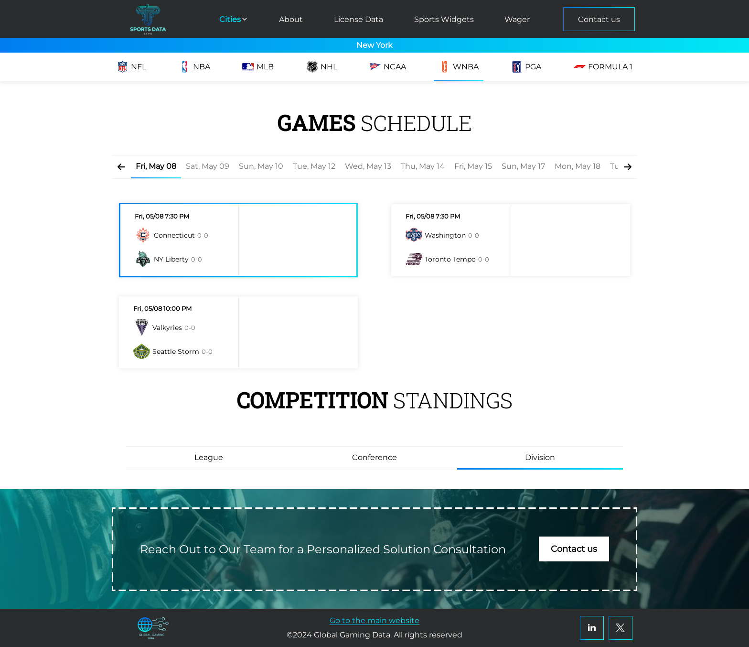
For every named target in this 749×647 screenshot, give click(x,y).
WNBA (459, 67)
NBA (194, 67)
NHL (321, 67)
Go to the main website (374, 620)
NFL (131, 67)
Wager (517, 19)
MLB (258, 67)
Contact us (599, 19)
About (291, 19)
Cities (233, 19)
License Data (358, 19)
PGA (526, 67)
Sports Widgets (444, 19)
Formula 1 (603, 66)
